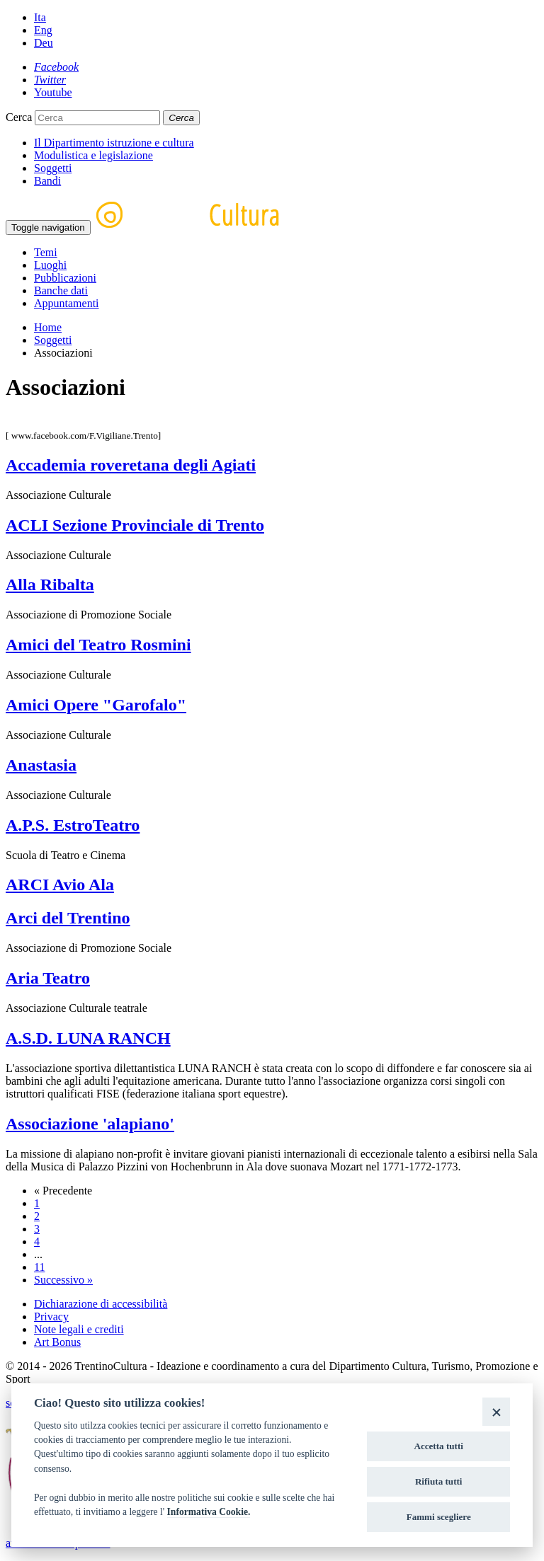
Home (48, 327)
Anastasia (41, 765)
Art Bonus (57, 1342)
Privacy (51, 1317)
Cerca (19, 117)
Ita (40, 17)
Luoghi (50, 265)
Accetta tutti (438, 1446)
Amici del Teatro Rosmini (98, 644)
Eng (43, 30)
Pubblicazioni (65, 278)
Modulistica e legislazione (93, 155)
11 (39, 1267)
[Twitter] (50, 80)
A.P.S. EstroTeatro (73, 825)
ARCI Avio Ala (60, 884)
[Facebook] (56, 67)
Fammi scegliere (439, 1516)
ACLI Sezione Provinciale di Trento (135, 525)
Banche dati (61, 290)
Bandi (47, 181)
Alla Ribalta (50, 584)
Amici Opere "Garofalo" (96, 705)
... (38, 1254)
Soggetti (53, 168)
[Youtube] (53, 92)
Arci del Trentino (68, 918)
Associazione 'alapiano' (90, 1123)
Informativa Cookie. (209, 1512)
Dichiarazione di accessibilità (100, 1304)
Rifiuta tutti (439, 1481)
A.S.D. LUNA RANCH (88, 1038)
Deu (43, 43)
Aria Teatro (48, 978)
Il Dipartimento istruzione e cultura (114, 143)
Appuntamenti (66, 303)
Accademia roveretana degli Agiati (131, 465)
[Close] (496, 1411)
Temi (45, 252)
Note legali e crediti (79, 1329)
